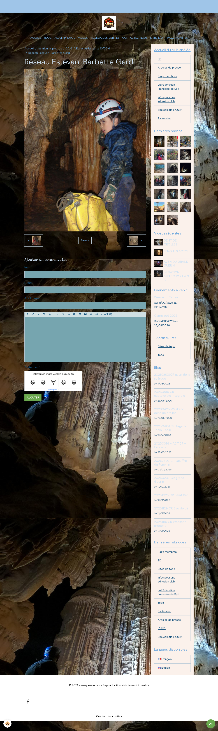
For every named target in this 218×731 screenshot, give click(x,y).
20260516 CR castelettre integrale (169, 400)
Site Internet (32, 301)
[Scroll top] (210, 723)
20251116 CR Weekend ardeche (170, 530)
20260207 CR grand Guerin (169, 485)
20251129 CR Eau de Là (171, 514)
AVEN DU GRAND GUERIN (176, 268)
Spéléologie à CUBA (170, 115)
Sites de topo (167, 352)
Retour (85, 243)
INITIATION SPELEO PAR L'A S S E (177, 281)
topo (161, 361)
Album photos (64, 40)
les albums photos (50, 51)
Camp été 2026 (166, 321)
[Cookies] (8, 723)
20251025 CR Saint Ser (171, 501)
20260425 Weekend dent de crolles (169, 417)
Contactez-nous (134, 40)
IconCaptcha (52, 392)
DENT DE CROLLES (171, 248)
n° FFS (162, 637)
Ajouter (33, 400)
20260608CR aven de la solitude (172, 382)
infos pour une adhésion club (167, 104)
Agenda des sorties (105, 40)
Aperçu (107, 317)
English (164, 677)
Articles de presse (170, 71)
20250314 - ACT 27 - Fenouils (170, 451)
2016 (69, 51)
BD (159, 62)
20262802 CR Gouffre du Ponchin (170, 468)
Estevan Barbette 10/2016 (93, 51)
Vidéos (83, 40)
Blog (48, 40)
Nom (27, 270)
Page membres (177, 40)
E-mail (28, 285)
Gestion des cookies (109, 726)
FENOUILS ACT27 (176, 257)
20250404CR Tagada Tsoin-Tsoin (170, 434)
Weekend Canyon (167, 302)
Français (165, 668)
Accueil (35, 40)
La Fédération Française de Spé (169, 91)
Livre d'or (157, 40)
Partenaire (164, 124)
